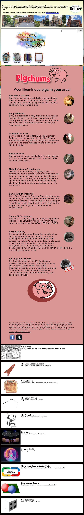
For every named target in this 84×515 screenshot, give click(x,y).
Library (28, 57)
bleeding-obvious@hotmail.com (19, 332)
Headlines (17, 57)
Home (6, 57)
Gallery (38, 57)
